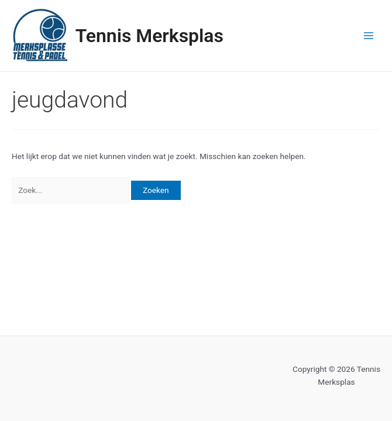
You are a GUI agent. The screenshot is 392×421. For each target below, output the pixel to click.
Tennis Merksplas (149, 36)
